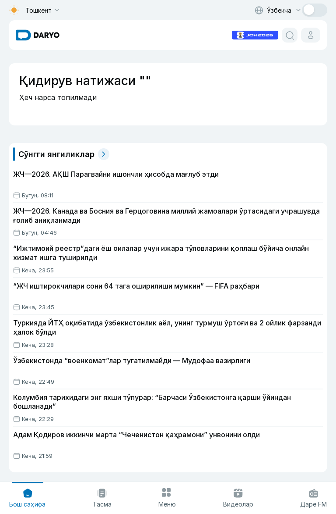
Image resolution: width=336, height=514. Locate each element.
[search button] (290, 35)
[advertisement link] (255, 34)
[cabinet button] (310, 35)
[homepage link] (38, 35)
